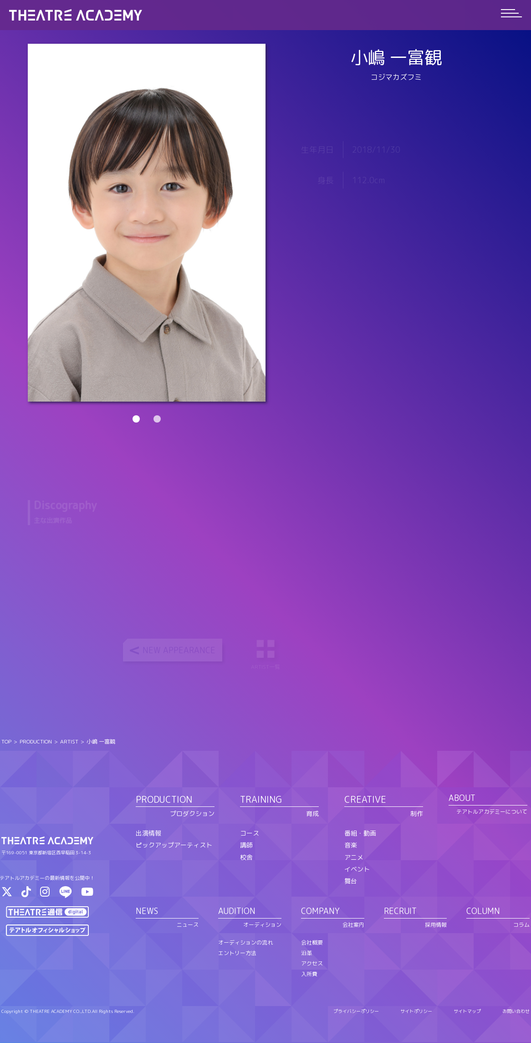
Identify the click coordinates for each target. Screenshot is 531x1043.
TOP (6, 742)
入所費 (309, 974)
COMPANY (320, 911)
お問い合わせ (516, 1012)
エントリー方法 (237, 953)
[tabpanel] (147, 223)
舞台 (350, 881)
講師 (246, 845)
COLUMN (483, 911)
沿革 (306, 953)
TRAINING (261, 800)
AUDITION (236, 911)
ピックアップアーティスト (174, 845)
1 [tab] (136, 419)
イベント (357, 869)
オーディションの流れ (245, 943)
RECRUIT (400, 911)
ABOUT (462, 799)
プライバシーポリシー (356, 1012)
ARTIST (69, 742)
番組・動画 (360, 833)
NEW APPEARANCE (179, 651)
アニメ (353, 857)
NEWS (147, 911)
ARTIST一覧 (266, 654)
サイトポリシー (416, 1012)
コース (249, 833)
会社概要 (312, 943)
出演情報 (148, 833)
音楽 (350, 845)
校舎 (246, 857)
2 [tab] (157, 419)
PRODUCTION (36, 742)
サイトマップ (467, 1012)
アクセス (312, 964)
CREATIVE (365, 800)
